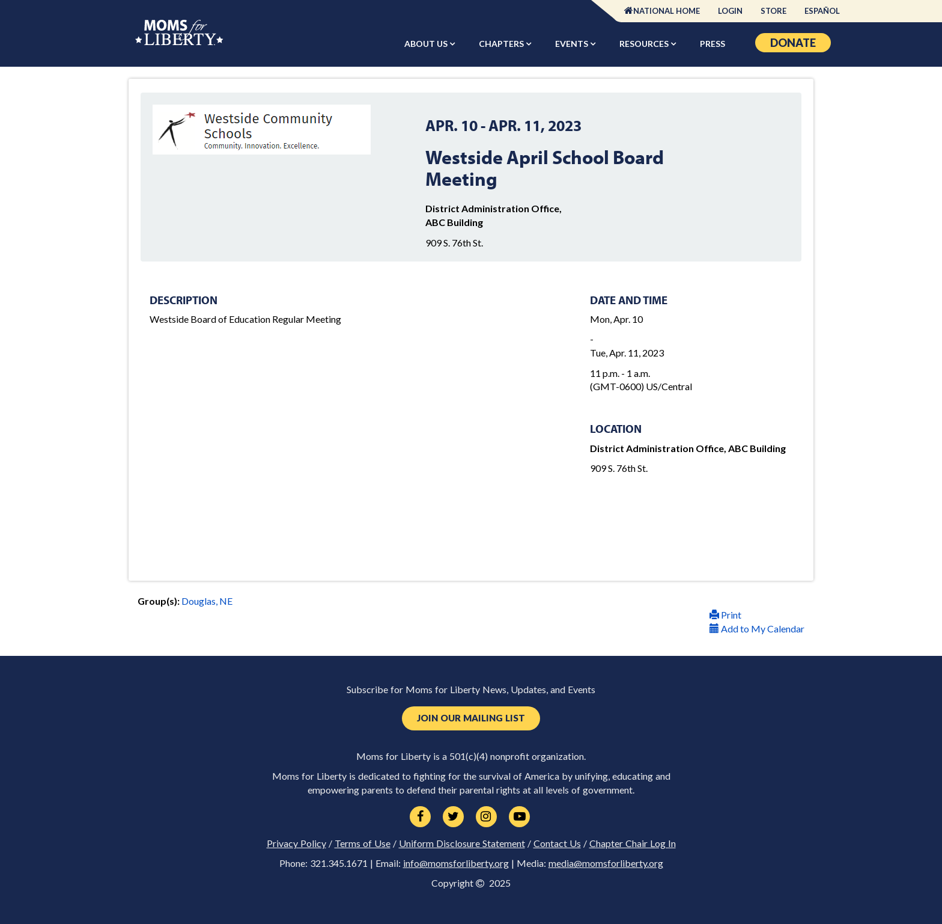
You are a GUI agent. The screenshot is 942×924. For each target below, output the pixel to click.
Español (822, 11)
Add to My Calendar (757, 628)
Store (773, 11)
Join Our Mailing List (471, 718)
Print (725, 614)
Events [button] (572, 43)
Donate (793, 42)
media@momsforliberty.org (605, 863)
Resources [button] (644, 43)
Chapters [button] (502, 43)
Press (712, 43)
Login (730, 11)
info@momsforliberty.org (456, 863)
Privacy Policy (296, 843)
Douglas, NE (206, 601)
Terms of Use (362, 843)
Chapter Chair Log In (632, 843)
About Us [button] (426, 43)
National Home (666, 11)
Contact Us (557, 843)
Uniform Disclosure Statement (462, 843)
